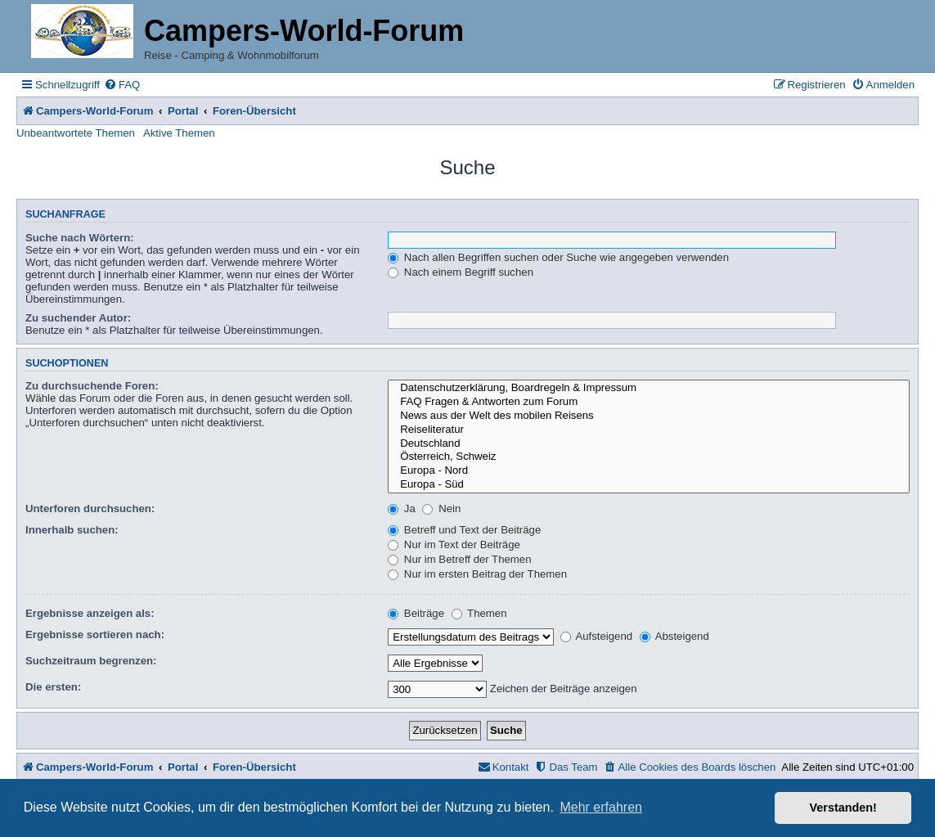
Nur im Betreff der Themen (459, 559)
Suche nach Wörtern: (79, 238)
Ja (402, 508)
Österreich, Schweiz (648, 457)
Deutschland (648, 444)
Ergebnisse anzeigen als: (90, 613)
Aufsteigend (596, 636)
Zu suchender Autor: (78, 318)
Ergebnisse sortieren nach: (94, 634)
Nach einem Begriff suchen (460, 272)
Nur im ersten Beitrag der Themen (477, 574)
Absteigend (674, 636)
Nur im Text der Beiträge (454, 544)
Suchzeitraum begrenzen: (90, 661)
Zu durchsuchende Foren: (92, 386)
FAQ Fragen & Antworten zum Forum (648, 402)
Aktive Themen (179, 133)
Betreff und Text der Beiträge (464, 530)
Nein (441, 508)
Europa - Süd (648, 485)
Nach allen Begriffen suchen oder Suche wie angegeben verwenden (558, 257)
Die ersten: (53, 687)
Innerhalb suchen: (72, 530)
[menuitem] (122, 85)
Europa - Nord (648, 471)
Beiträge (416, 613)
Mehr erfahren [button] (601, 807)
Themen (479, 613)
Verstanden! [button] (843, 807)
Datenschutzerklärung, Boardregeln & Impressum (648, 388)
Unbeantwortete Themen (75, 133)
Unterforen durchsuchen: (90, 508)
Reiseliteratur (648, 430)
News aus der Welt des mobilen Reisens (648, 416)
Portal (183, 111)
